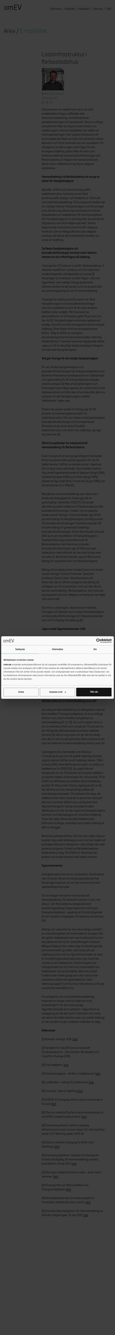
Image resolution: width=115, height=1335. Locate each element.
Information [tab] (57, 649)
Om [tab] (95, 649)
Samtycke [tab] (20, 649)
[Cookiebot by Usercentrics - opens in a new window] (98, 640)
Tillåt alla (94, 692)
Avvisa (21, 692)
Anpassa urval (57, 692)
